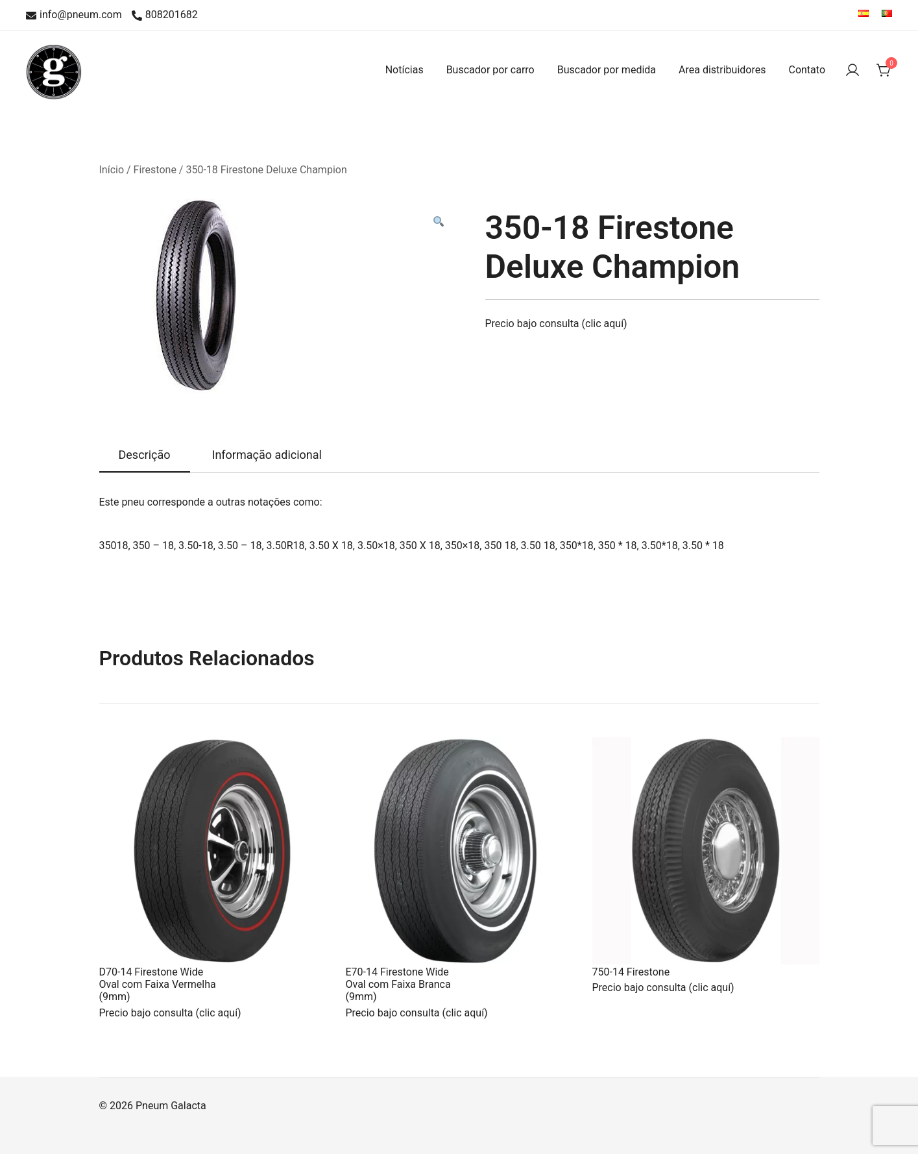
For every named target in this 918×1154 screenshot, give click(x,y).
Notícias (404, 70)
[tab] (144, 456)
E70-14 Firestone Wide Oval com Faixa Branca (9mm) (398, 984)
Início (112, 170)
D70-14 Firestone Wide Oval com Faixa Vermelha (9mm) (157, 984)
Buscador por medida (606, 70)
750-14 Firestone (631, 972)
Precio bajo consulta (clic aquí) (556, 323)
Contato (806, 70)
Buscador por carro (490, 70)
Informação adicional (267, 454)
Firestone (155, 170)
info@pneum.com (74, 15)
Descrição (145, 454)
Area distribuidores (722, 70)
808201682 (165, 15)
